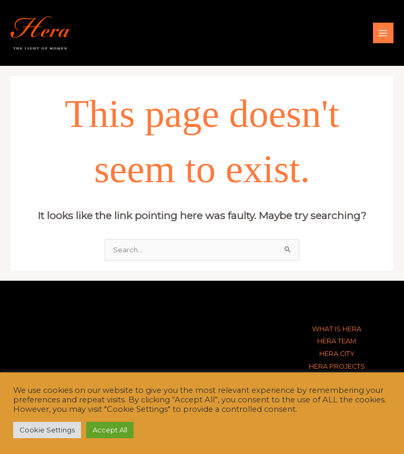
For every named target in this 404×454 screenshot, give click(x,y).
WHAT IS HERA (336, 329)
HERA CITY (337, 354)
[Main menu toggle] (383, 33)
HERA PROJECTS (337, 366)
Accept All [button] (110, 430)
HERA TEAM (336, 341)
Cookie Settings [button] (47, 430)
